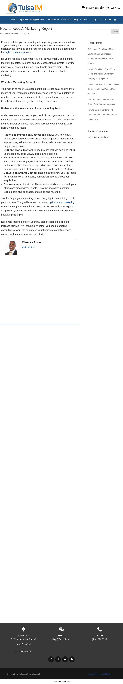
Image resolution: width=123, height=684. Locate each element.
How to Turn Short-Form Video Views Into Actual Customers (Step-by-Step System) (101, 74)
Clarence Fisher (10, 33)
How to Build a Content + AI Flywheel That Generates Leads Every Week (102, 114)
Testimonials (52, 20)
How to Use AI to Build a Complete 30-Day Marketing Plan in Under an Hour (103, 89)
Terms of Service (105, 674)
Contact (84, 20)
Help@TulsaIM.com (95, 8)
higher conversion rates (18, 52)
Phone (99, 635)
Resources (66, 20)
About (14, 20)
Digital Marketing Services (31, 20)
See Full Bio (28, 247)
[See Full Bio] (35, 247)
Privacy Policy (93, 674)
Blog (76, 20)
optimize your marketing (61, 202)
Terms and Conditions (61, 682)
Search (115, 32)
